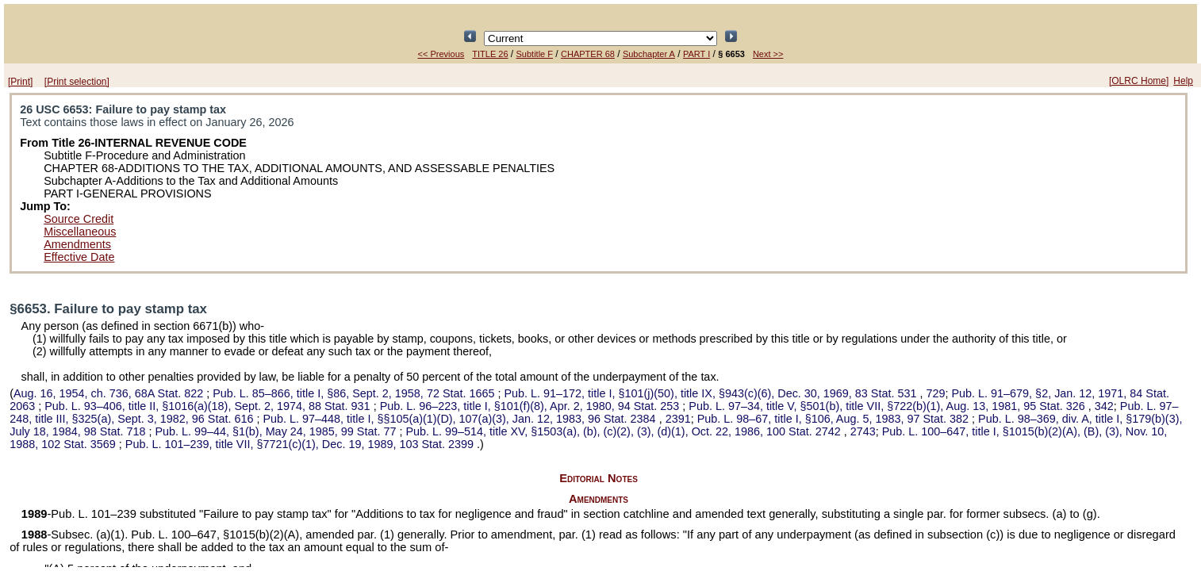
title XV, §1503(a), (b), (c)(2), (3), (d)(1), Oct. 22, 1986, (624, 431)
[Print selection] (76, 81)
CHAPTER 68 (588, 54)
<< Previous (441, 54)
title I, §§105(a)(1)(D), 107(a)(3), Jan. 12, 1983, (460, 418)
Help (1183, 80)
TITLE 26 (490, 54)
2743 (863, 431)
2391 (678, 418)
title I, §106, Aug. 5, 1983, (834, 418)
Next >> (768, 54)
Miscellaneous (80, 231)
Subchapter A (649, 54)
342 (1104, 406)
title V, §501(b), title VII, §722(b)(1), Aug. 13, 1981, (888, 406)
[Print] (20, 81)
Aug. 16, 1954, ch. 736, (109, 393)
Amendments (77, 244)
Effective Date (79, 257)
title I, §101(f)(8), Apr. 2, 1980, (531, 406)
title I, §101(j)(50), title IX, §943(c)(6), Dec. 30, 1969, (712, 393)
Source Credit (78, 219)
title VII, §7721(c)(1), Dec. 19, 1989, (301, 444)
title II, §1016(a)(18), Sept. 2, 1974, (208, 406)
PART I (696, 54)
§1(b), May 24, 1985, (277, 431)
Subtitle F (534, 54)
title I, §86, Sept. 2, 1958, (355, 393)
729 (935, 393)
